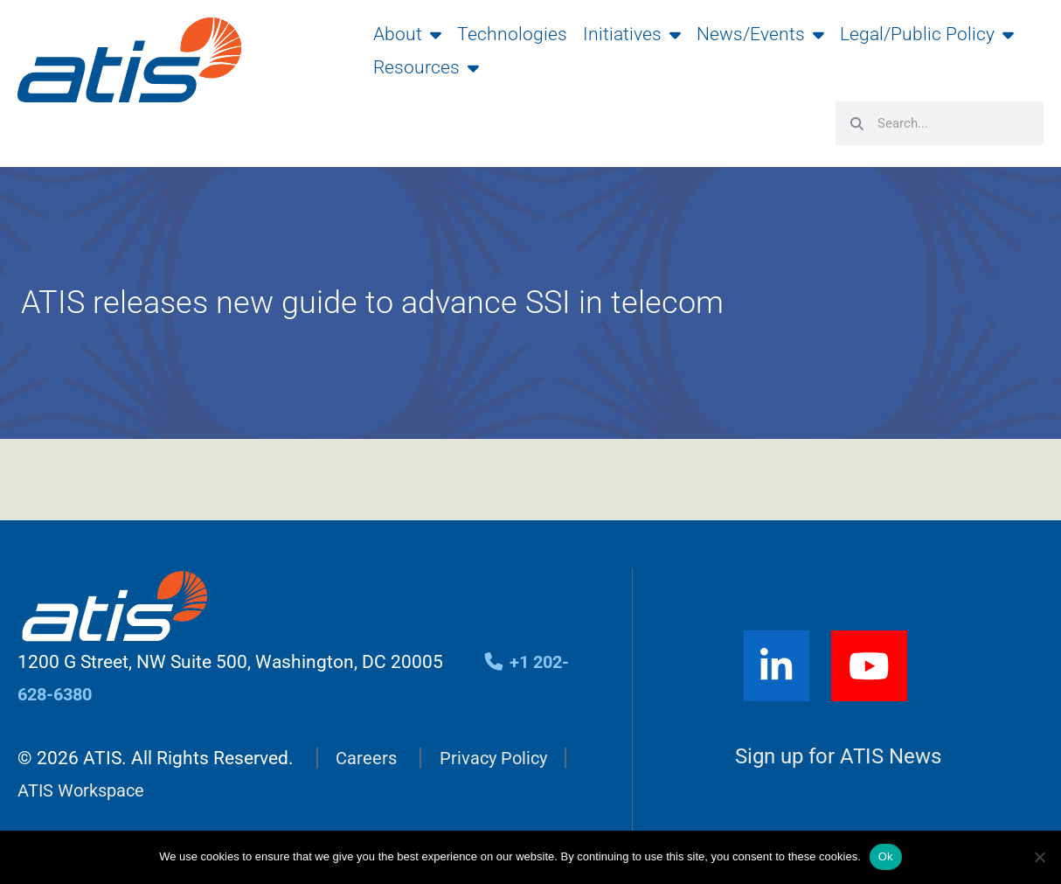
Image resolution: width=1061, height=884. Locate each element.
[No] (1039, 857)
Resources (426, 67)
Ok (885, 856)
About (407, 34)
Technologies (512, 34)
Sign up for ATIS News (838, 756)
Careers (367, 756)
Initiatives (632, 34)
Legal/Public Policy (927, 34)
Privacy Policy (497, 756)
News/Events (760, 34)
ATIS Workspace (84, 788)
